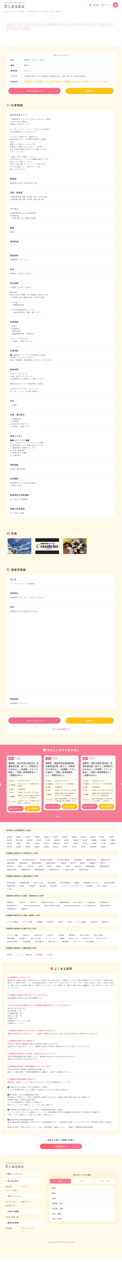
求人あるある (8, 11)
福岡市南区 (11, 869)
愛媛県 (37, 849)
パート (18, 962)
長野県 (76, 842)
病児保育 (70, 892)
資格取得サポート (13, 912)
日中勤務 (62, 942)
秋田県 (46, 839)
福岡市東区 (80, 865)
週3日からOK (103, 945)
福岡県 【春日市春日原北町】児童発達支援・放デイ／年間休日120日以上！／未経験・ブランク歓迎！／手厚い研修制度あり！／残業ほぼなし (98, 771)
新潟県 (29, 842)
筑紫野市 (94, 869)
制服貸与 (24, 915)
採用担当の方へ (11, 1210)
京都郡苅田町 (85, 875)
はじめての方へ (11, 1207)
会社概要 (8, 1233)
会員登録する (61, 1151)
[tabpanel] (24, 786)
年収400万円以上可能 (53, 912)
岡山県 (95, 846)
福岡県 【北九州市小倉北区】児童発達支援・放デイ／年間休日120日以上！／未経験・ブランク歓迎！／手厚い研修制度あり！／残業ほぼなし (23, 771)
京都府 (28, 846)
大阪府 (37, 846)
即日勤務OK (40, 948)
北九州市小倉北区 (29, 865)
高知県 (46, 849)
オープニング (51, 945)
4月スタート (79, 948)
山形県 (56, 839)
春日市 (104, 869)
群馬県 (93, 839)
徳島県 (18, 849)
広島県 (104, 846)
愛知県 (104, 842)
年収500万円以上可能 (73, 912)
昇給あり (23, 909)
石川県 (48, 842)
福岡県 (56, 849)
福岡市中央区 (107, 865)
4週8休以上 (39, 942)
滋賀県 (18, 846)
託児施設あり (106, 909)
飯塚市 (83, 869)
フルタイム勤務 (13, 942)
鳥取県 (76, 846)
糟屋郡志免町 (106, 872)
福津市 (50, 872)
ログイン (24, 1191)
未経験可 (40, 928)
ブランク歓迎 (28, 928)
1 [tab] (57, 818)
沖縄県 (20, 852)
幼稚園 (77, 889)
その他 (23, 895)
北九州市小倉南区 (47, 865)
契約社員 (29, 962)
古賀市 (40, 872)
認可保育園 (11, 889)
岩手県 (28, 839)
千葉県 (112, 839)
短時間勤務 (11, 945)
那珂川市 (79, 872)
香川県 (28, 849)
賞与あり (34, 909)
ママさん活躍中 (13, 928)
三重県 (9, 846)
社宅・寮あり (79, 909)
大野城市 (10, 872)
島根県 (86, 846)
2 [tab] (59, 818)
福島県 (65, 839)
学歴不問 (95, 928)
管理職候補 (27, 948)
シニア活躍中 (83, 928)
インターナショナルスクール (88, 892)
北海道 (9, 839)
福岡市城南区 (37, 869)
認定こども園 (39, 889)
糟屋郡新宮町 (26, 875)
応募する (90, 91)
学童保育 (48, 892)
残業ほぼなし (54, 948)
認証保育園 (52, 889)
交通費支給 (93, 909)
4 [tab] (64, 818)
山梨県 (67, 842)
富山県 (39, 842)
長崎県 (75, 849)
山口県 (9, 849)
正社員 (9, 962)
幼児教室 (107, 892)
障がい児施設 (12, 895)
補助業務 (66, 948)
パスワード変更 (11, 1195)
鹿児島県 (10, 852)
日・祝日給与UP (92, 912)
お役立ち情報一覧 (11, 1222)
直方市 (74, 869)
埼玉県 (103, 839)
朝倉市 (59, 872)
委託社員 (40, 962)
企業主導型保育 (13, 892)
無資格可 (51, 928)
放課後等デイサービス (93, 889)
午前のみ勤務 (86, 942)
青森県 (18, 839)
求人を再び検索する (61, 729)
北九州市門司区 (13, 865)
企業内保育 (27, 892)
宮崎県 (103, 849)
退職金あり (11, 909)
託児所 (38, 892)
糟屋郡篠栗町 (92, 872)
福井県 (57, 842)
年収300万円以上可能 (32, 912)
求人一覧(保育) (20, 11)
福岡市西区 (24, 869)
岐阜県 (86, 842)
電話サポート (26, 1207)
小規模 (63, 945)
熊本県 (84, 849)
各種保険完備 (65, 909)
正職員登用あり (13, 948)
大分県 (93, 849)
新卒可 (61, 928)
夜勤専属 (73, 942)
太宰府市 (30, 872)
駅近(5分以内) (36, 945)
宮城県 (37, 839)
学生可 (71, 928)
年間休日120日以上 (49, 909)
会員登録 (8, 1191)
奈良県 (56, 846)
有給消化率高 (107, 912)
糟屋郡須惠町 (12, 875)
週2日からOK (89, 945)
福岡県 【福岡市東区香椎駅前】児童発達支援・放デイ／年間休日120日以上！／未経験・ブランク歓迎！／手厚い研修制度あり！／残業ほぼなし (60, 771)
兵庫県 (46, 846)
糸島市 (68, 872)
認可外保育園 (66, 889)
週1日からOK (75, 945)
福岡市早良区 (51, 869)
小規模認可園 (25, 889)
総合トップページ (14, 1178)
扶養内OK (26, 942)
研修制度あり (12, 915)
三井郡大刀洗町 (70, 875)
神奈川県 (19, 842)
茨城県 (75, 839)
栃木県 (84, 839)
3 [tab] (62, 818)
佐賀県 (65, 849)
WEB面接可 (92, 948)
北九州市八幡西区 (64, 865)
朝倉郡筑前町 (55, 875)
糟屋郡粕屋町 (40, 875)
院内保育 (59, 892)
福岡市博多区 (93, 865)
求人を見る (32, 810)
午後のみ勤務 (100, 942)
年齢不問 (106, 928)
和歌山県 (66, 846)
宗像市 (20, 872)
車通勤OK (23, 945)
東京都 (9, 842)
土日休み (51, 942)
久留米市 (64, 869)
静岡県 (95, 842)
